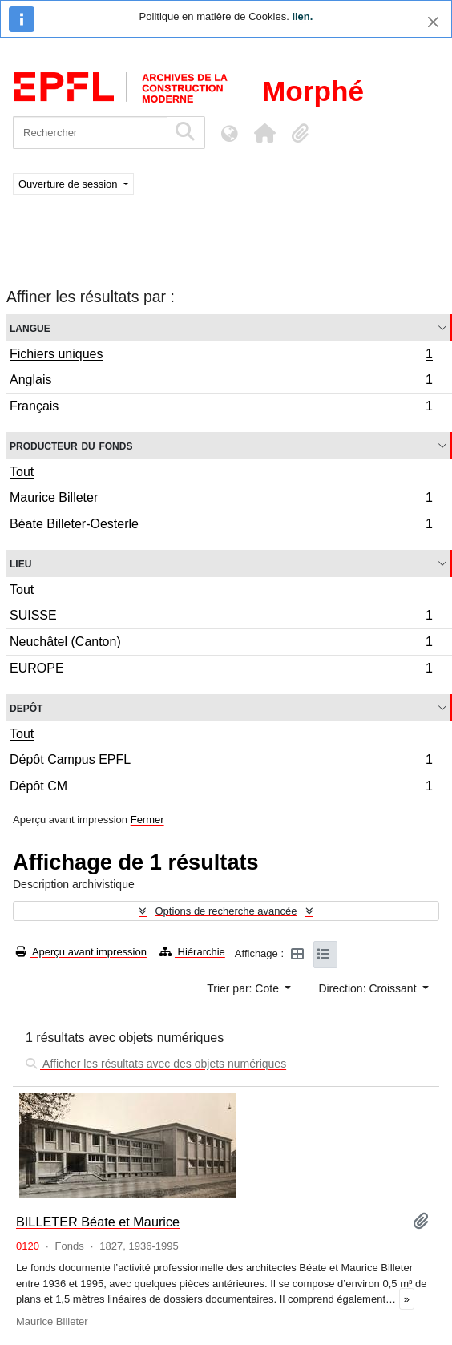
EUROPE (221, 670)
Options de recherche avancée (226, 911)
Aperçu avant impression (81, 952)
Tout (22, 472)
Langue (30, 327)
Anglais (221, 382)
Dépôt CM (221, 788)
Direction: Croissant (368, 988)
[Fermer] (433, 22)
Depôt (26, 707)
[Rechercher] (90, 132)
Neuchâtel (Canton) (221, 644)
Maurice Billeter (221, 499)
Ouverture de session (69, 184)
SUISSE (221, 617)
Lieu (20, 563)
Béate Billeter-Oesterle (221, 526)
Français (221, 408)
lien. (302, 16)
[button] (264, 133)
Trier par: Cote (244, 988)
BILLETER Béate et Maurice (98, 1221)
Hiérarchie (192, 952)
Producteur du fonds (71, 445)
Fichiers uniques (221, 356)
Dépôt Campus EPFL (221, 761)
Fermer (147, 820)
